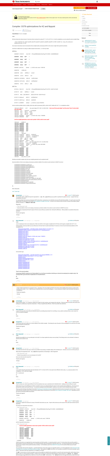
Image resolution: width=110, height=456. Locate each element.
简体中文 (50, 4)
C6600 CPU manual (56, 444)
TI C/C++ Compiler (87, 30)
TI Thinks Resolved (87, 14)
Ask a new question (92, 8)
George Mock (19, 195)
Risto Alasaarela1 (18, 30)
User (97, 1)
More (44, 8)
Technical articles (31, 4)
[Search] (57, 1)
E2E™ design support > (17, 4)
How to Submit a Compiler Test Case (41, 201)
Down (20, 217)
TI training (38, 4)
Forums (24, 4)
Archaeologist (19, 301)
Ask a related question (79, 8)
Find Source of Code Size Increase (44, 389)
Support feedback (108, 441)
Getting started (44, 4)
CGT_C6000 (86, 28)
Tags (90, 33)
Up (16, 217)
